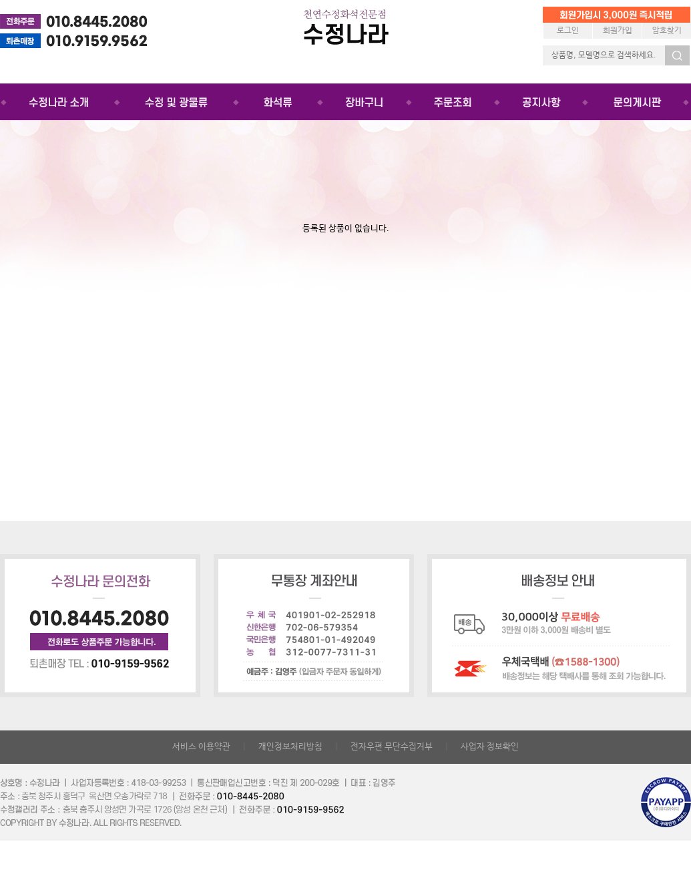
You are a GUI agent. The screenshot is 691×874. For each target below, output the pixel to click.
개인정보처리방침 (290, 747)
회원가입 (617, 30)
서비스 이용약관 (201, 747)
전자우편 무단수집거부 (392, 747)
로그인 (568, 30)
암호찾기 (667, 30)
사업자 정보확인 (490, 747)
